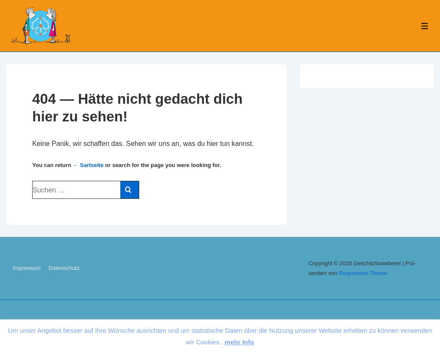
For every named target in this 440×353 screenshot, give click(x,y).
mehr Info (239, 342)
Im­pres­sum (26, 268)
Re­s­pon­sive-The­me (363, 273)
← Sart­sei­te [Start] (88, 165)
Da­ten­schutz (64, 268)
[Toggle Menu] (425, 26)
